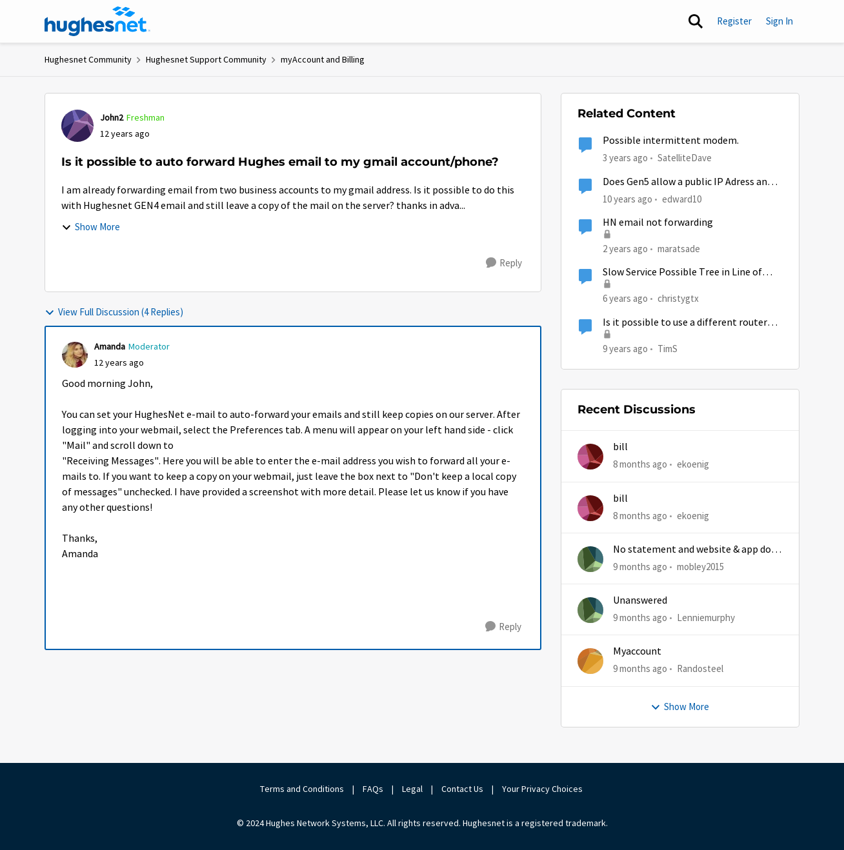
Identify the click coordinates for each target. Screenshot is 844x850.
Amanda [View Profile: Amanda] (109, 346)
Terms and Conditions (302, 789)
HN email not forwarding (658, 222)
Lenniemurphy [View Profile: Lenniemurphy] (706, 617)
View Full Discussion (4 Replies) (114, 312)
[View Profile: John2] (77, 126)
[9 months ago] (640, 567)
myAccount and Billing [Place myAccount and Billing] (323, 59)
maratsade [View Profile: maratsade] (679, 248)
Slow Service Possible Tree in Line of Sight (682, 272)
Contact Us (462, 789)
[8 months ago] (640, 464)
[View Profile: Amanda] (75, 355)
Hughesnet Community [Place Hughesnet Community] (88, 59)
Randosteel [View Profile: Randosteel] (700, 668)
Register (734, 21)
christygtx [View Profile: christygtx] (678, 298)
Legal (412, 789)
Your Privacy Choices (543, 789)
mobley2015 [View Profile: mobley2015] (700, 566)
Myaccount (637, 651)
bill (620, 446)
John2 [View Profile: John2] (111, 117)
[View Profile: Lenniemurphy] (590, 610)
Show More (90, 227)
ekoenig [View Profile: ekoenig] (693, 464)
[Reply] (504, 263)
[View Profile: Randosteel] (590, 661)
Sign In (779, 21)
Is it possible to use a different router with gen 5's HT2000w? (685, 323)
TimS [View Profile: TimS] (668, 348)
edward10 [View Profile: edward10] (681, 198)
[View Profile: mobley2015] (590, 559)
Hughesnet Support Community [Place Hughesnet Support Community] (206, 59)
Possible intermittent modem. (671, 140)
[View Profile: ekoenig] (590, 456)
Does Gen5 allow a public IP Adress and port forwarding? (687, 182)
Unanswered (640, 600)
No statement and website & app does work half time (697, 550)
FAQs (373, 789)
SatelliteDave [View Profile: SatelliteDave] (685, 158)
